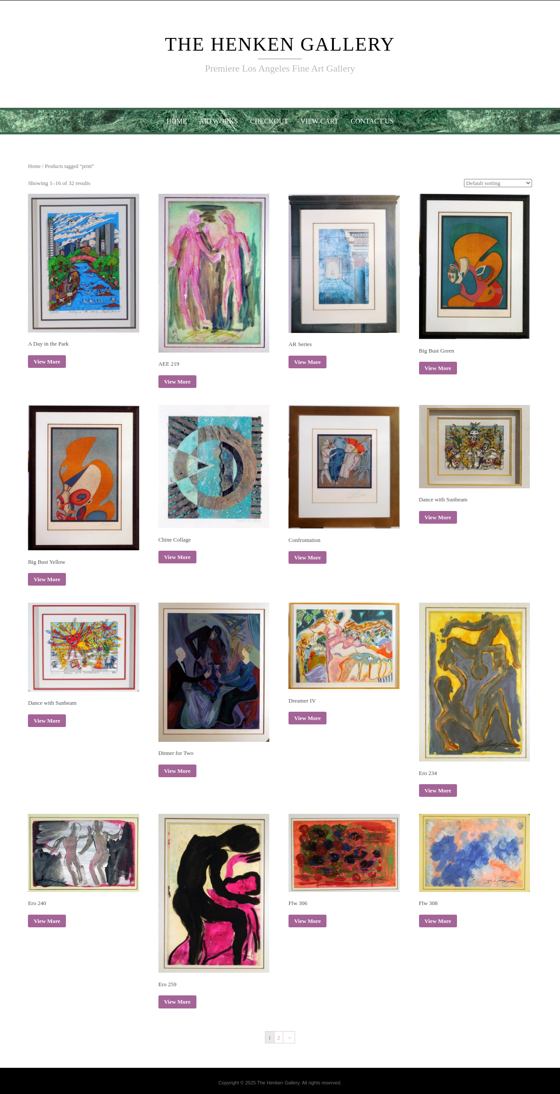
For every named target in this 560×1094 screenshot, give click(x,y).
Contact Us (371, 121)
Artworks (218, 121)
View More (47, 361)
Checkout (269, 121)
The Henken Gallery (280, 44)
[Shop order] (498, 183)
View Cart (319, 121)
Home (176, 121)
